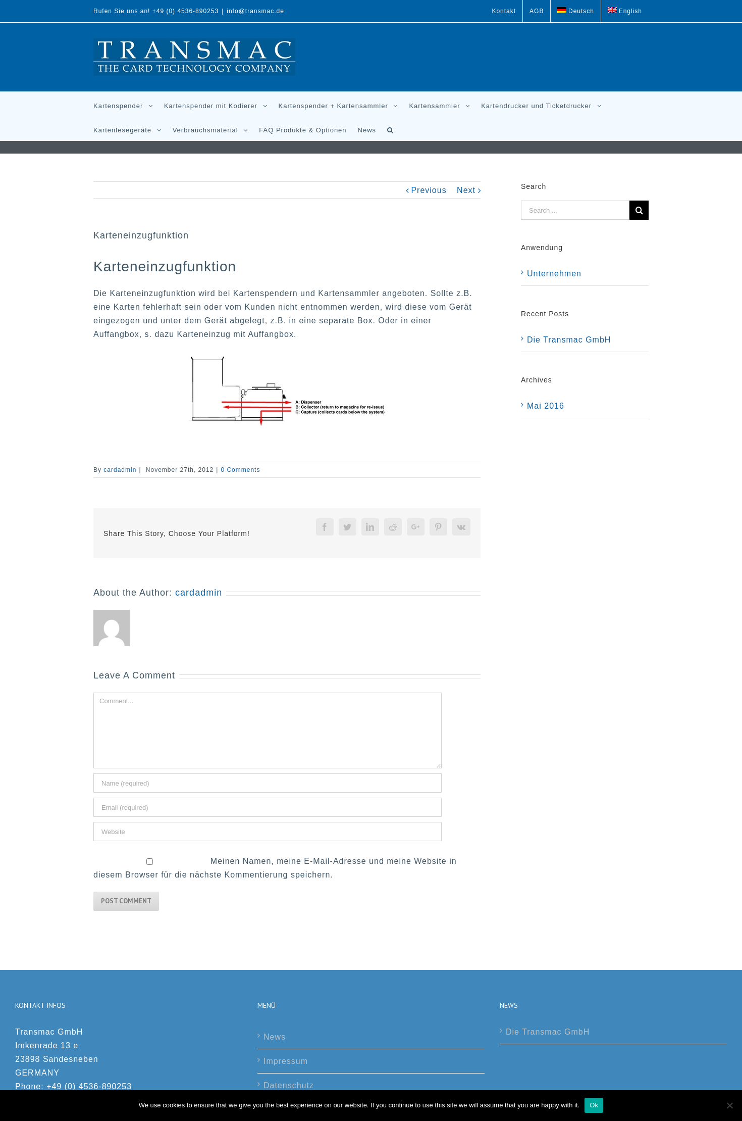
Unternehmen (554, 273)
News (274, 1037)
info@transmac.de (255, 11)
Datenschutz (288, 1085)
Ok (594, 1105)
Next (466, 190)
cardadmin (119, 469)
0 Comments (240, 469)
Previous (428, 190)
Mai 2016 (545, 406)
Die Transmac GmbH (569, 339)
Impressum (285, 1061)
